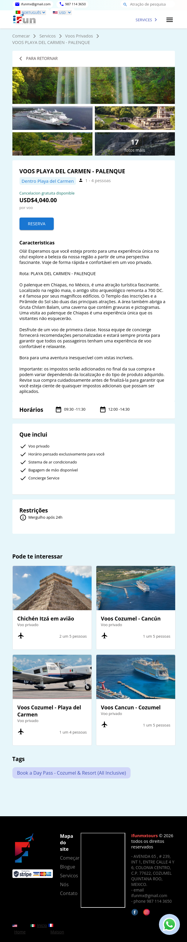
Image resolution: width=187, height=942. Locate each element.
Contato (67, 893)
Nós (64, 884)
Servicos (47, 36)
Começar (67, 858)
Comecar (21, 36)
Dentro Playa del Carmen (48, 181)
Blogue (67, 866)
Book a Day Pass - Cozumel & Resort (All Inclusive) (71, 773)
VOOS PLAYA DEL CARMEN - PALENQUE (51, 42)
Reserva (36, 223)
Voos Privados (79, 36)
